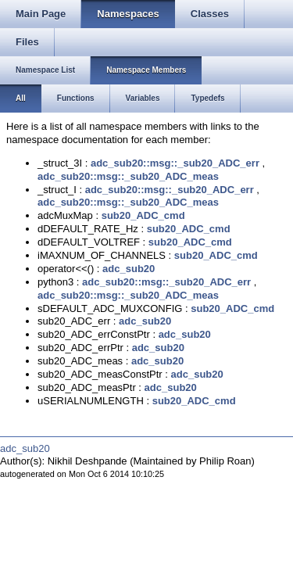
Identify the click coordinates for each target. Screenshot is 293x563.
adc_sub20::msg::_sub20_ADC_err (175, 163)
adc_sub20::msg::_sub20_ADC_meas (128, 176)
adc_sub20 (128, 268)
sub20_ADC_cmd (143, 215)
